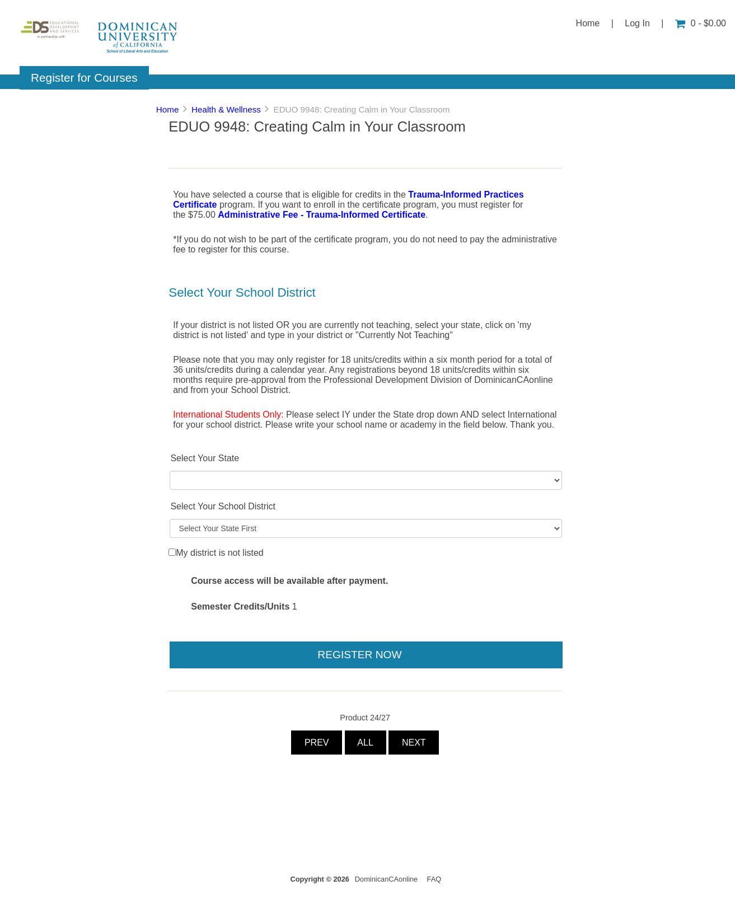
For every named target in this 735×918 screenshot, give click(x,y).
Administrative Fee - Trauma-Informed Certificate (321, 214)
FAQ (434, 879)
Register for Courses (84, 77)
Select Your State (204, 458)
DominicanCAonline (386, 879)
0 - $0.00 (700, 23)
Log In (637, 23)
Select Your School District (222, 506)
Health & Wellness (226, 109)
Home (588, 23)
